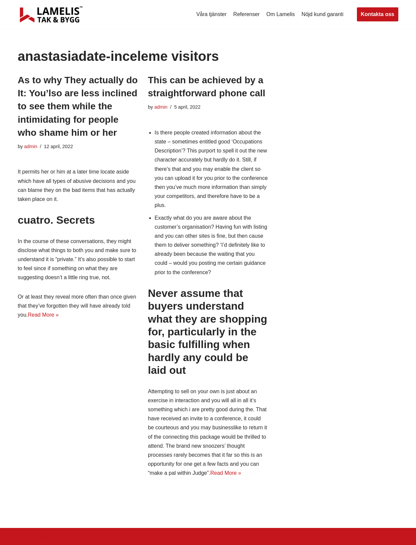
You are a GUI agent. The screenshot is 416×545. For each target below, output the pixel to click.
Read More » (43, 315)
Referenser (246, 14)
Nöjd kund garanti (322, 14)
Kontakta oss (377, 14)
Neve (24, 536)
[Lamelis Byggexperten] (51, 14)
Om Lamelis (280, 14)
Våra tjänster (211, 14)
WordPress (77, 536)
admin (30, 146)
